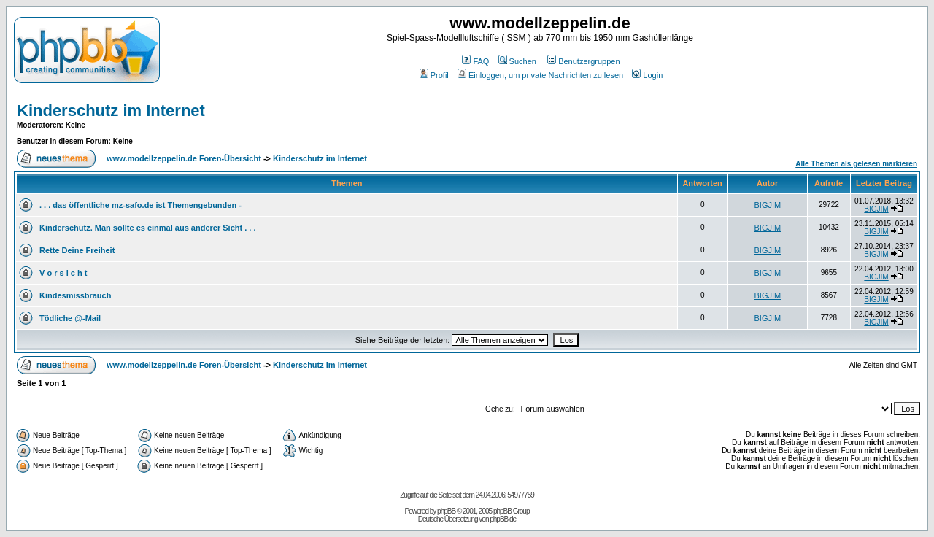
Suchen (517, 61)
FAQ (475, 61)
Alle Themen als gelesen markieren (856, 164)
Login (647, 75)
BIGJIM (767, 205)
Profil (434, 75)
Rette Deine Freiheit (77, 250)
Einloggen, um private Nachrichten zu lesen (540, 75)
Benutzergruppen (583, 61)
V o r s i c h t (63, 272)
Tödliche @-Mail (70, 318)
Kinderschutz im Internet (111, 110)
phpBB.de (503, 519)
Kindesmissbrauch (75, 295)
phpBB (446, 511)
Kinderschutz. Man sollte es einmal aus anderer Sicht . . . (147, 227)
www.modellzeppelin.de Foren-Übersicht (184, 158)
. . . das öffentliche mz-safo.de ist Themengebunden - (140, 205)
